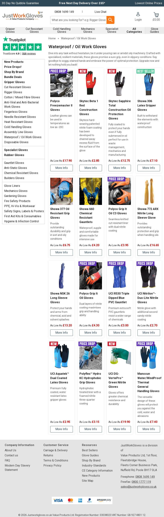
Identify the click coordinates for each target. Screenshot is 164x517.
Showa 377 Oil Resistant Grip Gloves (60, 213)
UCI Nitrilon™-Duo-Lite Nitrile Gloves (147, 298)
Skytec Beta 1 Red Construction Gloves (88, 107)
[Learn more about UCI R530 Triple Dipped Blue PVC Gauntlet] (119, 332)
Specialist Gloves (112, 30)
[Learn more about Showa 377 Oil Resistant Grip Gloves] (61, 252)
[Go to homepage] (23, 17)
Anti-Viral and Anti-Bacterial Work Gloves (21, 104)
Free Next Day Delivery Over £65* (82, 3)
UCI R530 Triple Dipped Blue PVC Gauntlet (118, 298)
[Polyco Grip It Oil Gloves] (91, 299)
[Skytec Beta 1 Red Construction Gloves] (91, 120)
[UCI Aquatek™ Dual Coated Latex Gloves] (61, 387)
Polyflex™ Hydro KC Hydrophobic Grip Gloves (90, 378)
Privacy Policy (52, 465)
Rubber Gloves (14, 155)
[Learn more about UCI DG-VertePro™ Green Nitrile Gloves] (119, 429)
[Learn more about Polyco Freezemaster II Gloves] (61, 168)
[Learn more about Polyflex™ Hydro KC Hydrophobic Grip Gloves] (90, 429)
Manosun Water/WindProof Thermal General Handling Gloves (148, 382)
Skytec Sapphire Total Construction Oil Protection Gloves (119, 109)
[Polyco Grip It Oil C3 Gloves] (120, 217)
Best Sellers (90, 450)
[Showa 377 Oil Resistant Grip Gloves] (61, 217)
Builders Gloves (14, 178)
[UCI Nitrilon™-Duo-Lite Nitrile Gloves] (149, 299)
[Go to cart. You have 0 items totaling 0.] (156, 17)
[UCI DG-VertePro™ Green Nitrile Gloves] (120, 387)
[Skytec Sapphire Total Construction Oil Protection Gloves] (120, 120)
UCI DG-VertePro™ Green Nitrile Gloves (117, 380)
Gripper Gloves (10, 30)
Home (52, 38)
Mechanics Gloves (88, 30)
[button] (138, 17)
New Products (14, 62)
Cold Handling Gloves (62, 30)
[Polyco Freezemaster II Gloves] (61, 120)
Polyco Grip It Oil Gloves (88, 296)
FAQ (7, 460)
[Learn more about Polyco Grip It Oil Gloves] (90, 332)
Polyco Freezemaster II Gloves (61, 105)
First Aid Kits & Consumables (22, 216)
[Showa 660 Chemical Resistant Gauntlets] (91, 217)
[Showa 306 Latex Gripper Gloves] (149, 120)
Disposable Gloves (16, 142)
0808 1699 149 (64, 12)
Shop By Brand (14, 72)
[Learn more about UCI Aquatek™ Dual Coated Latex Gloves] (61, 429)
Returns (48, 455)
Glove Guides (154, 30)
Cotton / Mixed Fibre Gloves (22, 97)
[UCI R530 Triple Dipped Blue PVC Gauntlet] (120, 299)
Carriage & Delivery (55, 450)
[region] (61, 83)
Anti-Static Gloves (15, 168)
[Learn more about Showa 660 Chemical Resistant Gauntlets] (90, 252)
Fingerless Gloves (15, 112)
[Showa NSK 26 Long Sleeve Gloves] (61, 299)
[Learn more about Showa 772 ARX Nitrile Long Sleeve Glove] (148, 252)
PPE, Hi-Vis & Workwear (19, 206)
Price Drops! (12, 67)
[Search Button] (110, 20)
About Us (10, 450)
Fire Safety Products (17, 201)
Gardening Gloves (15, 196)
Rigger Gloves (13, 92)
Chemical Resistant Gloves (21, 173)
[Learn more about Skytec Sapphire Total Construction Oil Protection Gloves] (119, 168)
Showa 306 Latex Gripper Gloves (146, 105)
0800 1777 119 (141, 482)
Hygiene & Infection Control (21, 221)
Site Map (87, 480)
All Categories (134, 30)
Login (138, 19)
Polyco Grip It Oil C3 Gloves (117, 211)
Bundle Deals (13, 77)
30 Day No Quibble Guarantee (20, 3)
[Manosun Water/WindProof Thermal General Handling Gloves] (149, 387)
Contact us (11, 455)
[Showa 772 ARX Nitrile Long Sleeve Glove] (149, 217)
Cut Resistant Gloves (34, 30)
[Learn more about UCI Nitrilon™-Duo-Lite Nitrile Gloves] (148, 332)
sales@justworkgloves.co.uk (139, 486)
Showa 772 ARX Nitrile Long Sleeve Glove (147, 213)
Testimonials (23, 47)
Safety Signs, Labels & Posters (24, 211)
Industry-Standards (94, 465)
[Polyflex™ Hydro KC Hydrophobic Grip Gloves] (91, 387)
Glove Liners (12, 186)
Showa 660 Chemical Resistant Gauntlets (86, 215)
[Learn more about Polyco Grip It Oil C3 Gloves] (119, 252)
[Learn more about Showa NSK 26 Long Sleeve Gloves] (61, 332)
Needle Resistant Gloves (20, 117)
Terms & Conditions (55, 460)
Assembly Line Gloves (18, 132)
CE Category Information (97, 470)
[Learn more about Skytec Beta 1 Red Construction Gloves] (90, 168)
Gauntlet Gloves (14, 163)
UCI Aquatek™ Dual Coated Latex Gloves (59, 378)
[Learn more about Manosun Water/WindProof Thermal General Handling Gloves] (148, 429)
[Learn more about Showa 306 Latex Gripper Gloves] (148, 168)
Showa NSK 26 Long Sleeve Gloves (60, 298)
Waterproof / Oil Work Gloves (22, 137)
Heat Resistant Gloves (18, 122)
